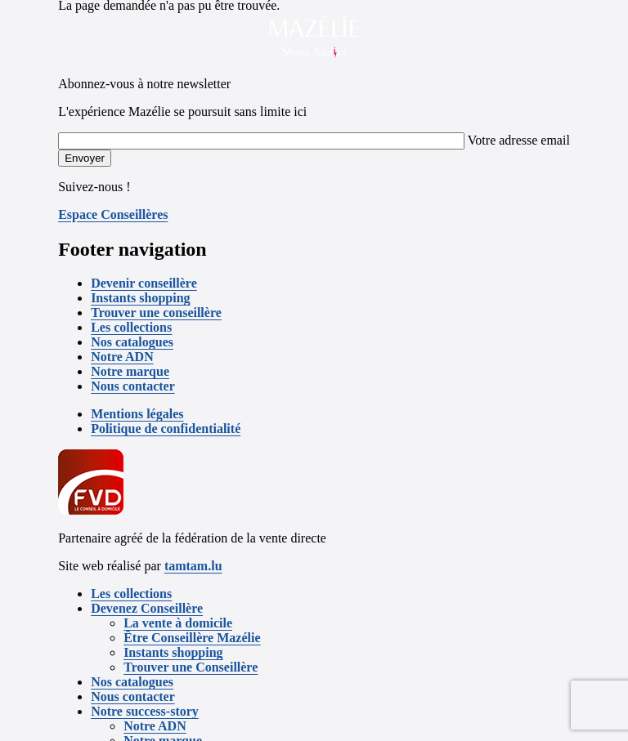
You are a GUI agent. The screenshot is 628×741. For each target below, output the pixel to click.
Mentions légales (137, 414)
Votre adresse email (519, 140)
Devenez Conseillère (147, 608)
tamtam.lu (193, 566)
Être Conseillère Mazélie (191, 638)
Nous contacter (133, 386)
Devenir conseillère (144, 283)
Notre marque (130, 371)
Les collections (131, 327)
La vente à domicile (177, 623)
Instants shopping (140, 298)
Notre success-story (145, 711)
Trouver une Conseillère (190, 667)
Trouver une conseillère (156, 312)
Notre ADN (122, 357)
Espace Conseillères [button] (113, 214)
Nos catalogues (132, 342)
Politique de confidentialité (165, 428)
